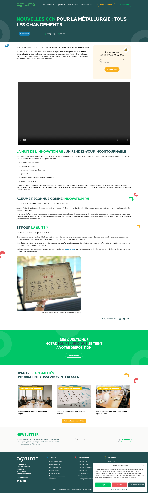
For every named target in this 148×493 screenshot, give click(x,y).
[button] (144, 466)
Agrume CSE (83, 470)
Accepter (103, 485)
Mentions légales (59, 489)
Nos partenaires (55, 467)
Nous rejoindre (54, 464)
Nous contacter (54, 473)
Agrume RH (83, 461)
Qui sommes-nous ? (56, 461)
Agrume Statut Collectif (87, 467)
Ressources (112, 461)
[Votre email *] (112, 62)
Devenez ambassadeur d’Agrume (57, 477)
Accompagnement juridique (88, 479)
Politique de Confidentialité (76, 489)
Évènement (24, 34)
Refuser (119, 485)
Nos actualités (28, 47)
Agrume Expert (84, 464)
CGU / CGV (91, 489)
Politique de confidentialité (119, 489)
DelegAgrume (83, 473)
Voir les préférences (137, 485)
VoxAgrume (83, 476)
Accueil (19, 47)
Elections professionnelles (31, 388)
